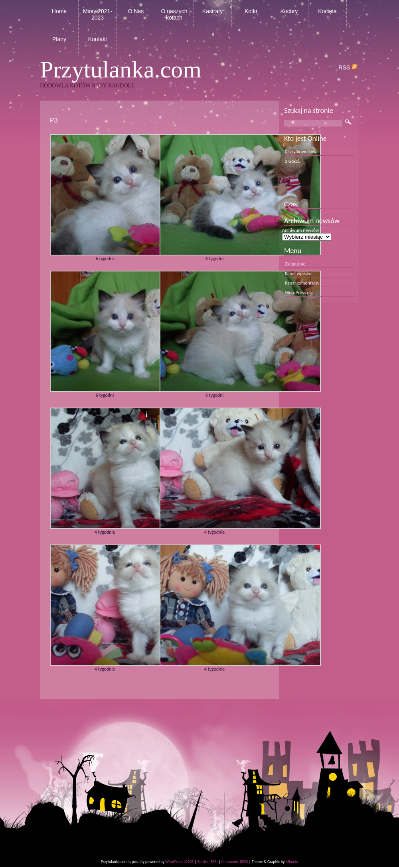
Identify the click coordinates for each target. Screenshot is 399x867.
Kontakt (97, 39)
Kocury (289, 11)
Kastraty (212, 11)
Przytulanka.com (120, 69)
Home (59, 11)
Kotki (251, 11)
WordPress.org (299, 292)
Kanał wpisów (298, 273)
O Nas (136, 11)
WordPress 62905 (179, 861)
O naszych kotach (174, 14)
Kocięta (327, 11)
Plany (59, 39)
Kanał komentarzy (302, 283)
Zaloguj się (295, 264)
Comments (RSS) (234, 861)
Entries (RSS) (208, 861)
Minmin (292, 861)
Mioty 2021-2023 (97, 14)
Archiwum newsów (300, 230)
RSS (347, 67)
